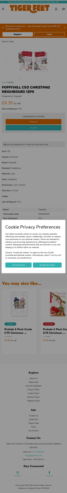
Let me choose (18, 265)
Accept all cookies (47, 265)
